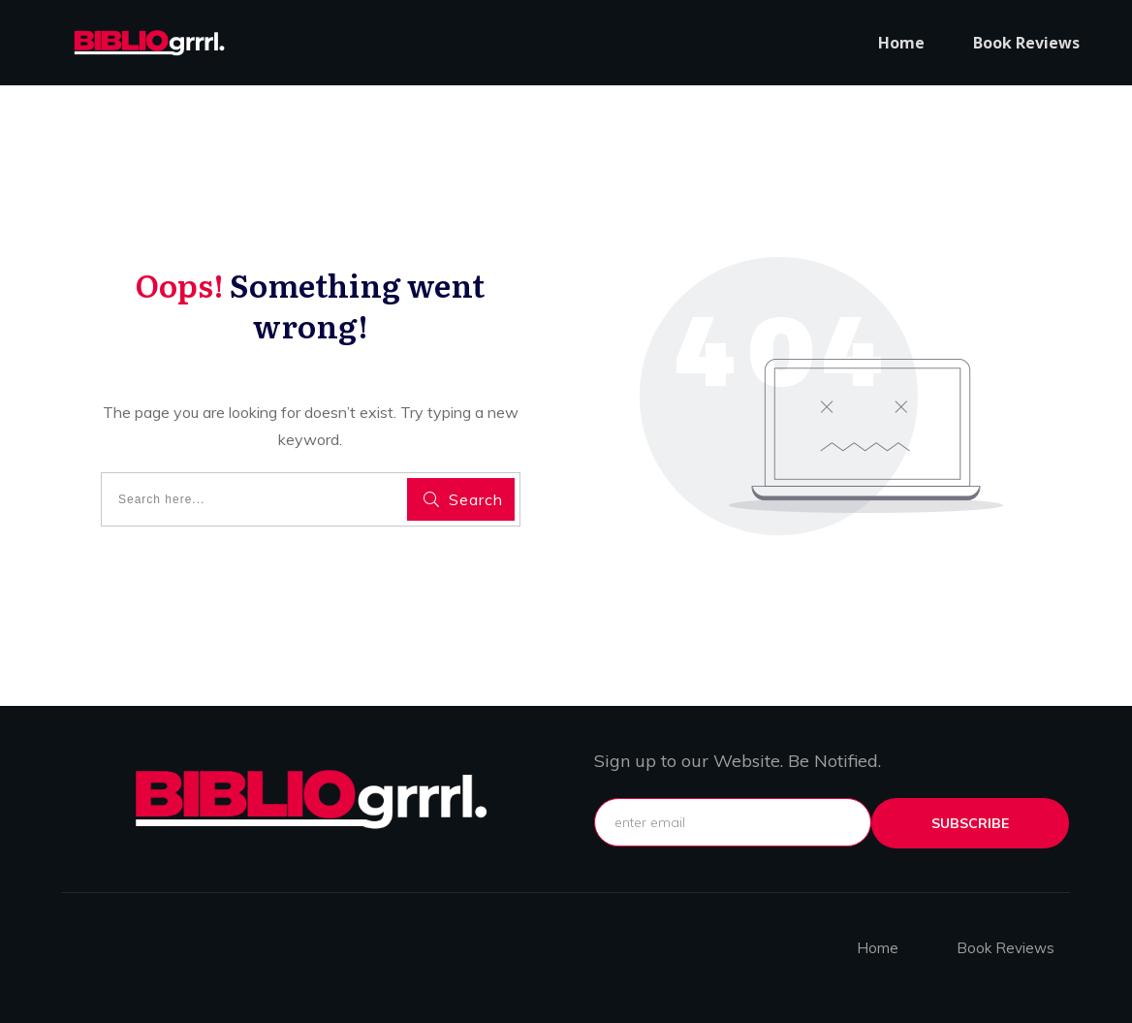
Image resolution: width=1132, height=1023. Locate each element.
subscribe (970, 823)
